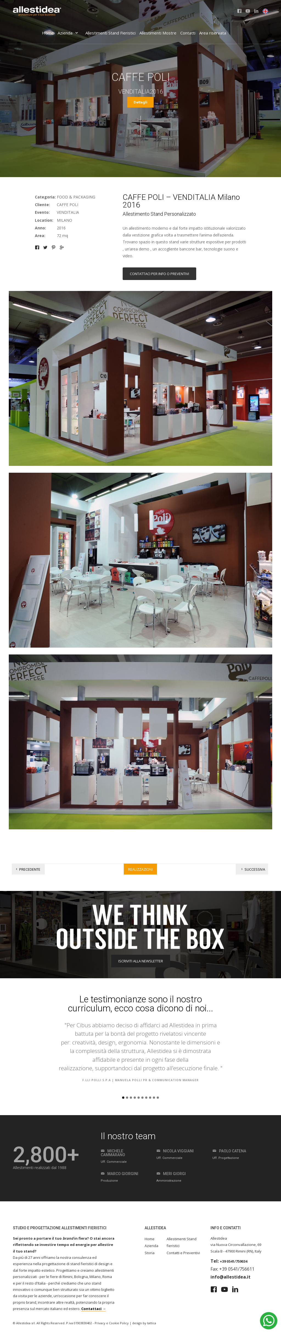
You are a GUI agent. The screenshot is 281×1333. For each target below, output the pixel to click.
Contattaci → (93, 1308)
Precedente (27, 869)
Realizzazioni (140, 869)
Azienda (68, 33)
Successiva (252, 869)
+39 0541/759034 (233, 1261)
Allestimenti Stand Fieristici (110, 33)
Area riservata (212, 33)
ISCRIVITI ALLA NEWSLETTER (140, 961)
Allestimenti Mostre (157, 33)
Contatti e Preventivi (183, 1252)
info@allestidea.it (230, 1277)
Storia (149, 1252)
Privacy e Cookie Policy (112, 1323)
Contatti (187, 33)
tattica (151, 1323)
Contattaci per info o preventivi (159, 273)
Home (48, 33)
